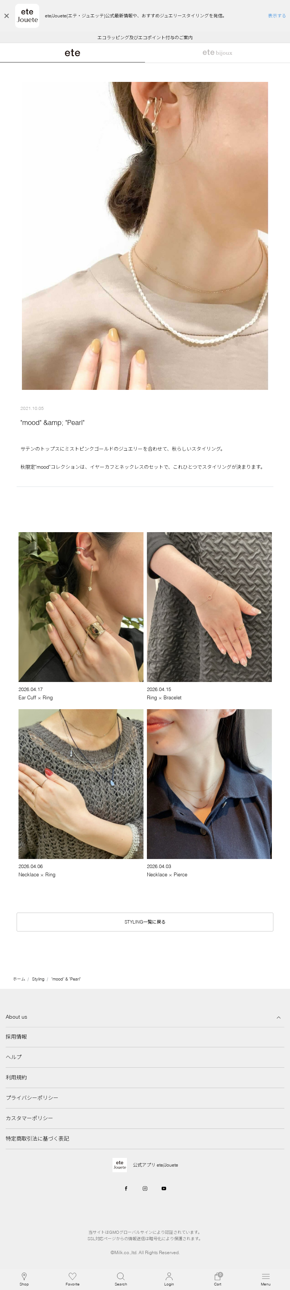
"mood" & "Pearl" (66, 979)
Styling (38, 979)
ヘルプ (14, 1057)
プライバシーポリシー (32, 1097)
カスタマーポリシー (29, 1118)
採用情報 (16, 1036)
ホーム (19, 979)
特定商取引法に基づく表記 (37, 1138)
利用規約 (16, 1077)
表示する (277, 15)
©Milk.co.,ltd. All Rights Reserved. (145, 1252)
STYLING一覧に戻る (145, 922)
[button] (121, 1279)
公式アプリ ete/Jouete (155, 1165)
